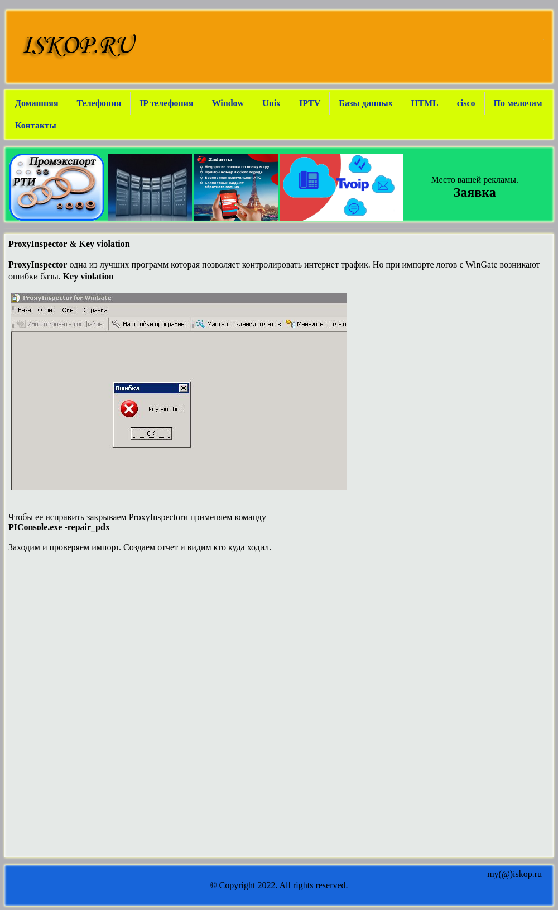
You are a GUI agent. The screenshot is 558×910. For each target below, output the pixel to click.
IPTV (309, 103)
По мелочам (518, 103)
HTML (425, 103)
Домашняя (37, 103)
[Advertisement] (279, 641)
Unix (271, 103)
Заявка (475, 192)
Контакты (35, 125)
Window (228, 103)
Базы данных (366, 103)
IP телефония (167, 103)
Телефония (99, 103)
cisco (466, 103)
